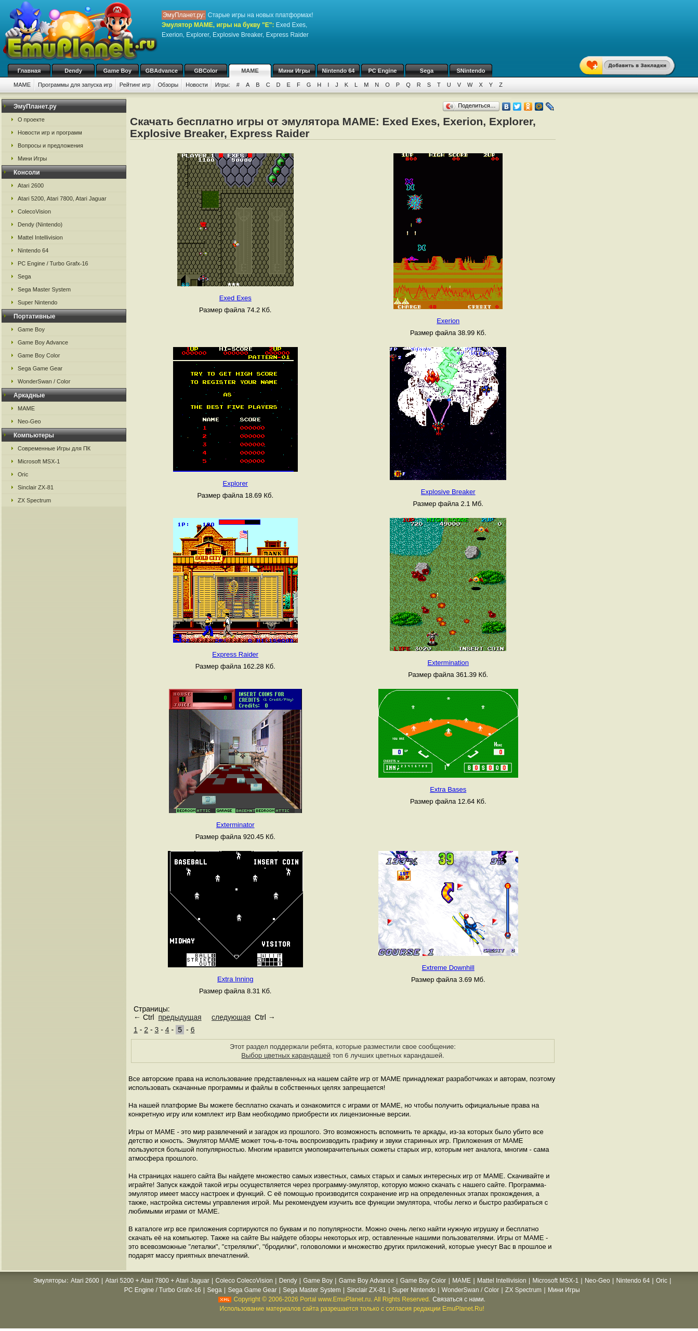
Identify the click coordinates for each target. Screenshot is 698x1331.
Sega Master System (44, 289)
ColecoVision (34, 211)
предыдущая (179, 1017)
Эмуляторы (49, 1280)
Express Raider (235, 654)
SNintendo (471, 71)
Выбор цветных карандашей (286, 1055)
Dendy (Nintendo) (40, 224)
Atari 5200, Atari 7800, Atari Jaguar (62, 198)
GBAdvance (162, 71)
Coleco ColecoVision (244, 1280)
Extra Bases (448, 789)
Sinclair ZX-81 (36, 487)
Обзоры (168, 85)
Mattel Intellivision (40, 237)
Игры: (222, 85)
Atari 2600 (31, 185)
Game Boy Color (39, 355)
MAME (250, 71)
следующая (231, 1017)
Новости (197, 85)
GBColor (205, 71)
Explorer (235, 483)
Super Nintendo (37, 302)
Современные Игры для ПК (54, 448)
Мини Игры (294, 71)
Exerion (448, 321)
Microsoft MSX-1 (39, 461)
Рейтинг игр (135, 85)
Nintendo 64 (338, 71)
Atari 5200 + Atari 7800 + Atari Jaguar (157, 1280)
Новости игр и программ (50, 132)
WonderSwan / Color (44, 381)
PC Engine (382, 71)
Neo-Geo (29, 421)
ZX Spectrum (34, 500)
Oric (23, 474)
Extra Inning (235, 979)
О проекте (31, 119)
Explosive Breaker (448, 492)
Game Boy (117, 71)
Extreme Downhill (448, 967)
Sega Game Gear (40, 368)
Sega (426, 71)
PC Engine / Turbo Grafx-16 (53, 263)
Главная (29, 71)
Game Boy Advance (43, 342)
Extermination (448, 663)
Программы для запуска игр (75, 85)
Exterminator (235, 825)
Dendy (73, 71)
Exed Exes (235, 298)
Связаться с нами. (458, 1299)
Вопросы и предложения (50, 145)
